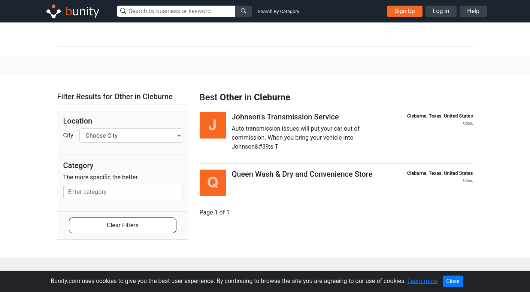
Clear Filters (123, 225)
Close (453, 281)
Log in (441, 11)
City (68, 135)
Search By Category (278, 11)
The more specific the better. (101, 177)
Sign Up (404, 11)
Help (473, 11)
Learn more (423, 281)
